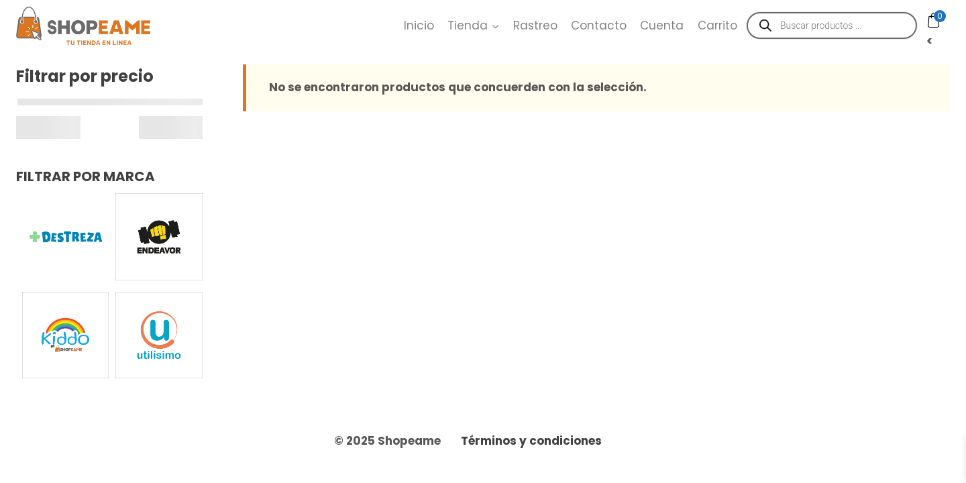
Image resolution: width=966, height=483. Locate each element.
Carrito (717, 25)
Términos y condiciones (531, 441)
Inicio (419, 25)
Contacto (599, 25)
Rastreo (535, 25)
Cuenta (662, 25)
